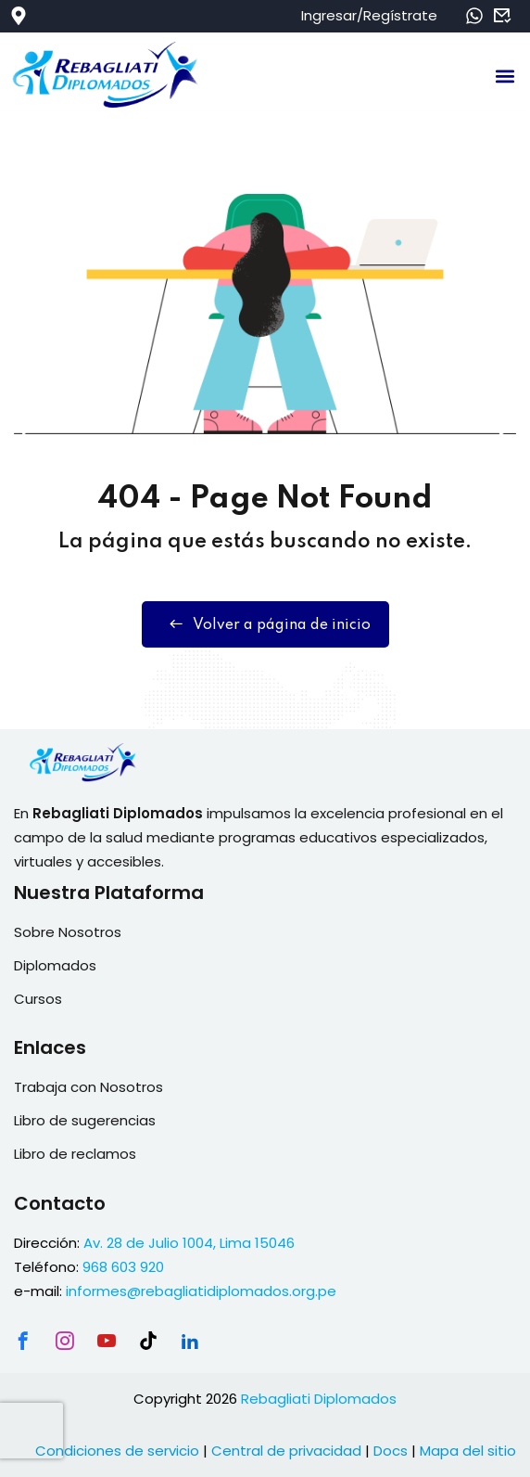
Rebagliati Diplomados (319, 1398)
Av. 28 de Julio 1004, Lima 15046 (189, 1242)
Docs (390, 1450)
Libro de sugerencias (85, 1120)
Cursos (38, 998)
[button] (505, 75)
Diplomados (55, 965)
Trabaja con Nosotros (88, 1087)
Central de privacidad (286, 1450)
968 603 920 (123, 1267)
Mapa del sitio (468, 1450)
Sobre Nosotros (67, 932)
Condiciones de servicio (117, 1450)
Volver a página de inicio (265, 624)
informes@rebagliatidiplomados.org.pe (201, 1291)
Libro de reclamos (75, 1153)
